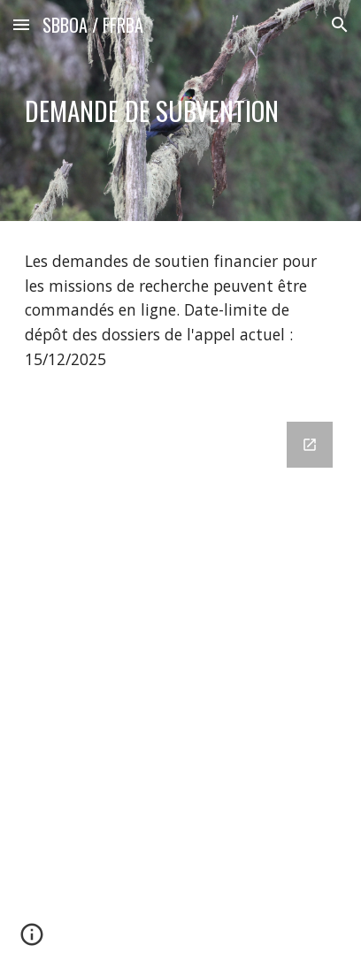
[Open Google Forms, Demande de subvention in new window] (310, 445)
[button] (21, 24)
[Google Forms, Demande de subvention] (180, 688)
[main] (180, 110)
